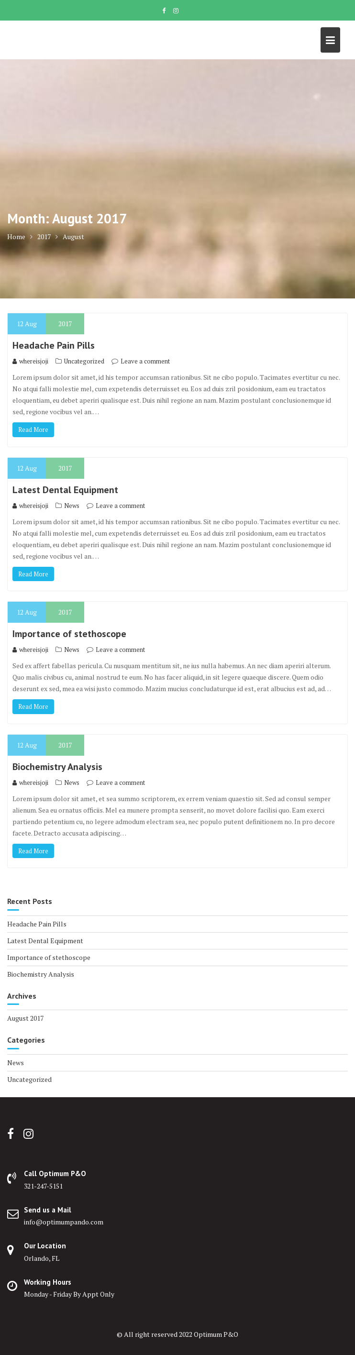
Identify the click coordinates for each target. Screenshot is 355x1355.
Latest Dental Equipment (65, 490)
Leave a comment (145, 361)
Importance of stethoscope (69, 634)
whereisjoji (30, 361)
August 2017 (25, 1018)
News (71, 505)
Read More (33, 429)
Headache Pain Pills (53, 345)
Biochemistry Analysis (57, 766)
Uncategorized (84, 361)
